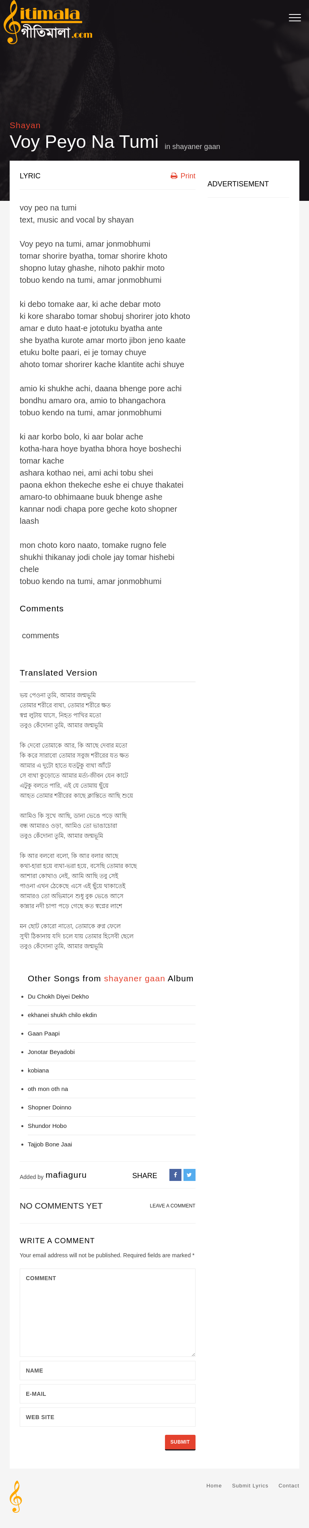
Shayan (25, 125)
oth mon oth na (48, 1088)
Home (214, 1486)
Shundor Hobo (47, 1125)
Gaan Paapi (44, 1033)
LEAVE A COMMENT (173, 1206)
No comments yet (61, 1205)
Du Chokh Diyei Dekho (58, 996)
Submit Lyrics (250, 1486)
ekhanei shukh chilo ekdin (62, 1014)
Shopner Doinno (49, 1107)
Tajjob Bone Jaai (50, 1144)
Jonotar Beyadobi (51, 1051)
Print (183, 176)
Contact (288, 1486)
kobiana (38, 1070)
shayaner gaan (196, 147)
